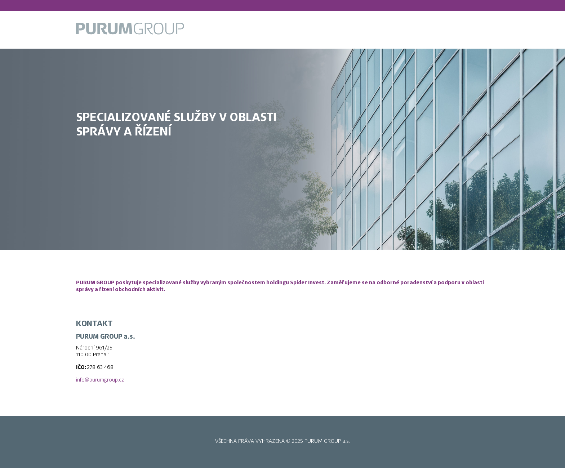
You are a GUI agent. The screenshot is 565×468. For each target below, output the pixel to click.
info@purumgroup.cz (100, 380)
